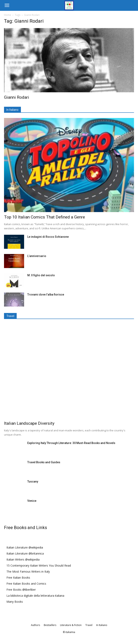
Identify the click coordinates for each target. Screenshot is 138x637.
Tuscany (32, 481)
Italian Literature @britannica (25, 553)
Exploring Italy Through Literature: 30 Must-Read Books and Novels (71, 443)
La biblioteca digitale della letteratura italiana (35, 595)
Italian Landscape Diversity (29, 423)
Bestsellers (50, 625)
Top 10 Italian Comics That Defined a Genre (44, 217)
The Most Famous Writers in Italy (28, 571)
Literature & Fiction (71, 625)
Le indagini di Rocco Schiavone (48, 236)
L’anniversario (36, 256)
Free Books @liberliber (21, 589)
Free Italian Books (18, 577)
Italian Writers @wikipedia (23, 559)
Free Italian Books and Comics (26, 583)
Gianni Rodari (16, 97)
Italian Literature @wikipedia (24, 547)
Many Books (14, 601)
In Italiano (101, 625)
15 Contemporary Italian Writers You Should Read (38, 565)
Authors (35, 625)
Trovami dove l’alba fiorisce (45, 294)
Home (7, 15)
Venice (31, 500)
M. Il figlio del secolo (41, 275)
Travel (88, 625)
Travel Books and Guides (43, 462)
